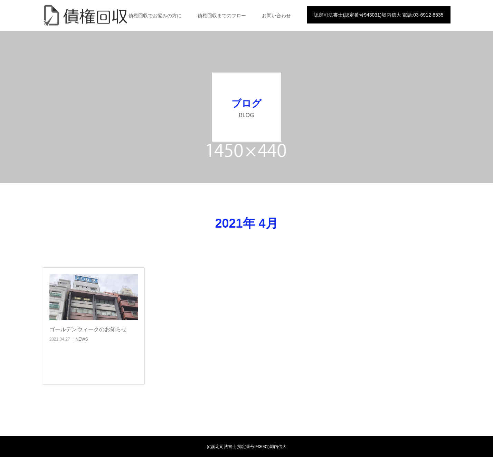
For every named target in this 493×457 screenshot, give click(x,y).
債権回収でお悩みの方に (155, 15)
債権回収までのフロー (222, 15)
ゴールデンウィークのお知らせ (88, 329)
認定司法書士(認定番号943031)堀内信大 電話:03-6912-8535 (378, 15)
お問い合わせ (276, 15)
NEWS (81, 339)
